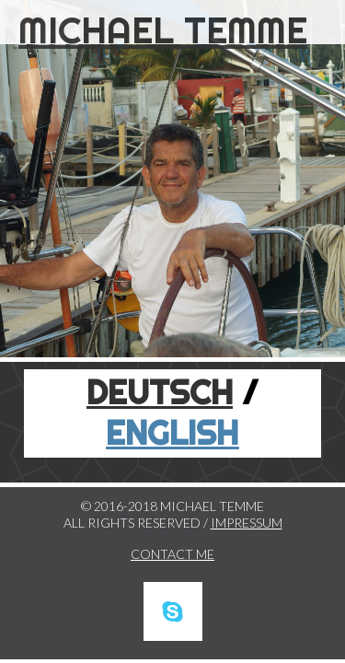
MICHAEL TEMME (162, 29)
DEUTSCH (159, 392)
